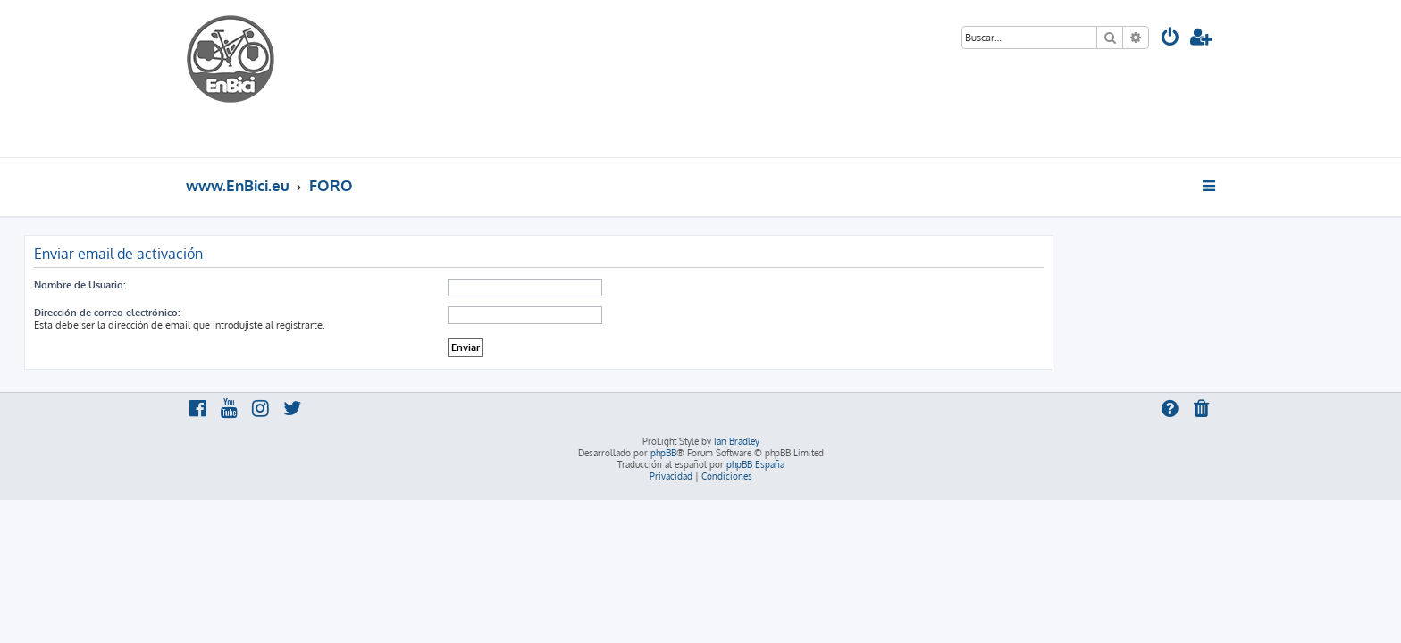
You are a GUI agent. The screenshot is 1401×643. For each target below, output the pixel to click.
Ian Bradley (736, 441)
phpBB (663, 452)
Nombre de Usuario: (241, 285)
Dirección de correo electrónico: (268, 312)
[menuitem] (1170, 39)
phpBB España (755, 464)
